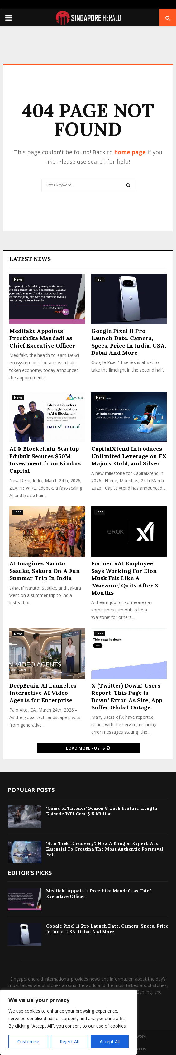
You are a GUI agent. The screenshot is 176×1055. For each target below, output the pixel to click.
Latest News (30, 258)
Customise (28, 1041)
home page (130, 152)
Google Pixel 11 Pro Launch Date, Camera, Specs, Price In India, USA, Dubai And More (128, 341)
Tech (99, 279)
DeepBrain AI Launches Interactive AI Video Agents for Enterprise (42, 693)
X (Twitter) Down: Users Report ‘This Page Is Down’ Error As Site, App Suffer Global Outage (126, 696)
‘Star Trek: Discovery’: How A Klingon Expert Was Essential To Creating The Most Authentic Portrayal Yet (104, 849)
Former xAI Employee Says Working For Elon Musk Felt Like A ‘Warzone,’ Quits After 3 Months (124, 578)
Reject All (69, 1041)
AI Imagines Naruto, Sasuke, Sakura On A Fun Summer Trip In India (44, 571)
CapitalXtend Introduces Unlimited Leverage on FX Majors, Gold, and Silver (129, 456)
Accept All (110, 1041)
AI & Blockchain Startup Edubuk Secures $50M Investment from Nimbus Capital (45, 459)
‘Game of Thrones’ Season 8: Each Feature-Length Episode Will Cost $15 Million (101, 811)
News (18, 279)
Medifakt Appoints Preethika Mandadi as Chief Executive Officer (42, 338)
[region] (68, 1022)
